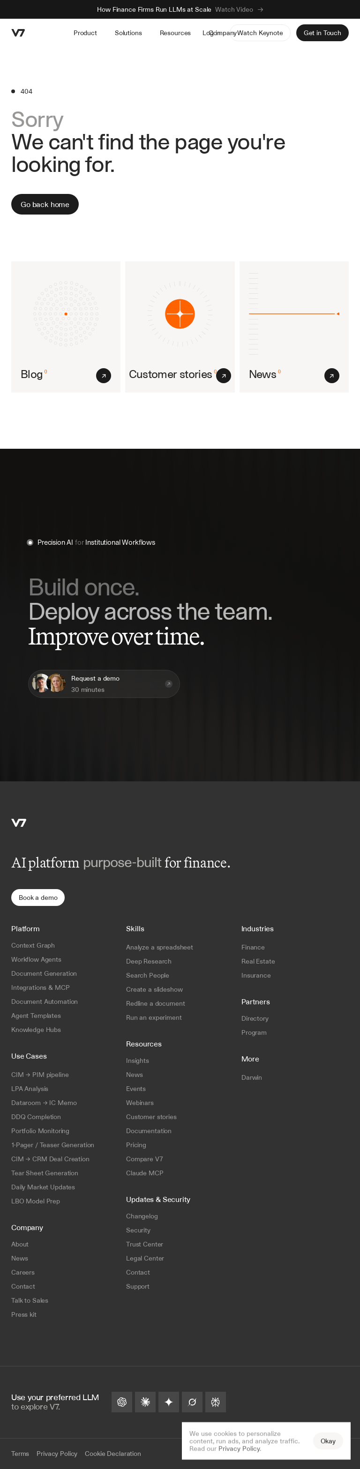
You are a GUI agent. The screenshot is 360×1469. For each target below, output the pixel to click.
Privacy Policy (239, 1448)
